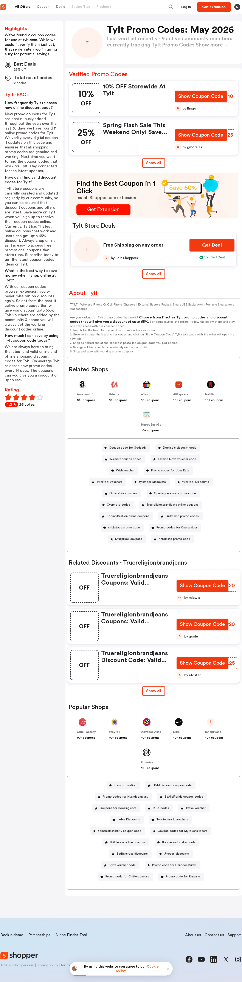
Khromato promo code (174, 538)
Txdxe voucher (195, 808)
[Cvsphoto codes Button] (116, 505)
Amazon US (85, 394)
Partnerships (39, 935)
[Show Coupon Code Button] (200, 97)
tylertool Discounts (152, 481)
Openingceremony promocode (175, 493)
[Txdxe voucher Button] (193, 808)
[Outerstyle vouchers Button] (121, 493)
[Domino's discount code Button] (177, 448)
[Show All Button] (153, 691)
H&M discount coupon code (172, 785)
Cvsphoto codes (118, 504)
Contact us (214, 935)
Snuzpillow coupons (128, 538)
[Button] (186, 7)
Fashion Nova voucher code (177, 459)
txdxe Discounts (128, 819)
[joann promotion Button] (123, 785)
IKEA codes (160, 808)
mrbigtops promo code (124, 527)
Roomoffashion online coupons (128, 516)
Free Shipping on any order (133, 245)
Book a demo (11, 935)
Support (235, 935)
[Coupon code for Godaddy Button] (126, 448)
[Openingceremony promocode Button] (173, 493)
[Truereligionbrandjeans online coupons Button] (170, 505)
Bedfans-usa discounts (132, 853)
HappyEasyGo (151, 424)
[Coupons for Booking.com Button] (116, 808)
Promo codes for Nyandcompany (125, 796)
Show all (153, 691)
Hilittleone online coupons (128, 842)
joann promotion (125, 785)
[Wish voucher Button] (123, 471)
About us (193, 935)
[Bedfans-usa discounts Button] (130, 854)
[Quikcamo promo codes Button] (180, 516)
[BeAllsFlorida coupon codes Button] (182, 797)
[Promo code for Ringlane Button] (181, 877)
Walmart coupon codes (125, 459)
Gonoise (147, 762)
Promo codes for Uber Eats (170, 470)
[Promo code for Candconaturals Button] (172, 865)
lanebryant (213, 731)
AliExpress (180, 394)
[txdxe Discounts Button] (127, 820)
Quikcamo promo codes (182, 516)
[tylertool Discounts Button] (151, 482)
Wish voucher (125, 470)
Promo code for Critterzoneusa (127, 876)
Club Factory (86, 731)
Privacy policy (47, 965)
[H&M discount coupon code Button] (170, 785)
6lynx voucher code (122, 865)
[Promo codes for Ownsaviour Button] (175, 528)
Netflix (209, 394)
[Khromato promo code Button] (172, 539)
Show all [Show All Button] (153, 163)
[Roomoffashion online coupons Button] (126, 516)
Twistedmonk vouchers (172, 819)
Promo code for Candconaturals (174, 865)
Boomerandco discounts (178, 842)
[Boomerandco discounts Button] (177, 842)
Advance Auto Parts (155, 731)
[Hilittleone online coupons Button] (125, 842)
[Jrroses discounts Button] (175, 854)
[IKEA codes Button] (159, 808)
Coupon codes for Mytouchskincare (183, 830)
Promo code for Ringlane (183, 876)
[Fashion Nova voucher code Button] (175, 459)
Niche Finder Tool (71, 935)
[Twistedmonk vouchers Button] (170, 820)
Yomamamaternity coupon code (119, 830)
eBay (144, 394)
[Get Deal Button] (212, 245)
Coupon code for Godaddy (127, 447)
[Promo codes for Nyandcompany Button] (123, 797)
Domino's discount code (179, 447)
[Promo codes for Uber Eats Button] (168, 471)
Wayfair (115, 731)
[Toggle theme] (237, 7)
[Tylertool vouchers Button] (107, 482)
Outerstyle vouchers (123, 493)
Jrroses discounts (176, 853)
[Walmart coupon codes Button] (123, 459)
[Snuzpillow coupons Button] (127, 539)
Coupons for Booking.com (118, 808)
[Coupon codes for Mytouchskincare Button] (180, 831)
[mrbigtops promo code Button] (122, 528)
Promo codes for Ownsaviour (176, 527)
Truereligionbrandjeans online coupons (172, 504)
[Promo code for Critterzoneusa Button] (125, 877)
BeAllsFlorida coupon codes (183, 796)
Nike (176, 731)
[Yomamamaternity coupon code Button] (117, 831)
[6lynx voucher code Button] (120, 865)
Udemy (114, 394)
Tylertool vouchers (109, 481)
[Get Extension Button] (103, 209)
